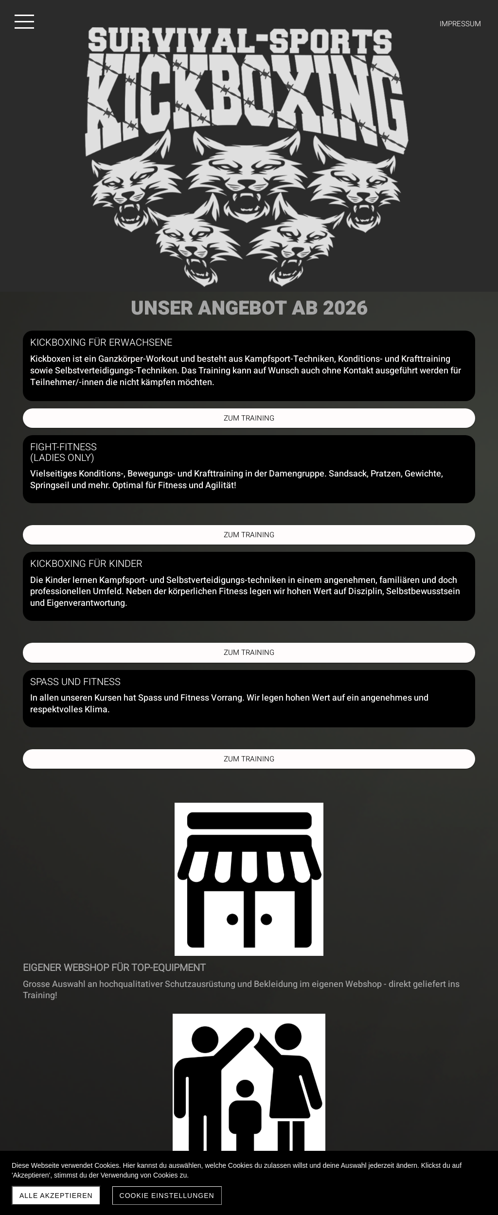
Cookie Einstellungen (167, 1195)
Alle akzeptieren (56, 1195)
